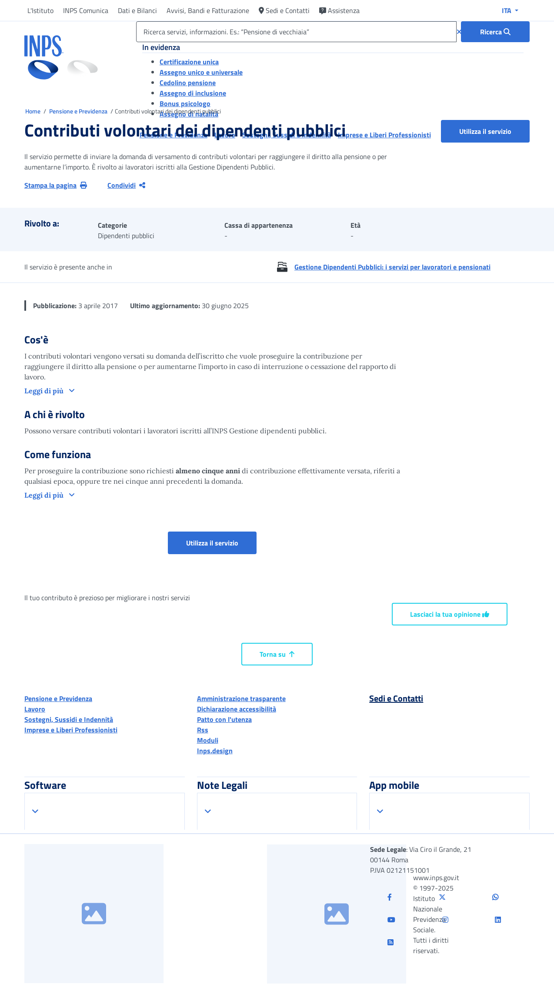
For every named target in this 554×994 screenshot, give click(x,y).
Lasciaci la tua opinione (449, 614)
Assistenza (339, 10)
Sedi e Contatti (284, 10)
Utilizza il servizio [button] (494, 131)
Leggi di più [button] (44, 390)
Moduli (207, 740)
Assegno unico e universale (201, 72)
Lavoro (34, 709)
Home (33, 111)
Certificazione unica (189, 62)
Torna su (277, 654)
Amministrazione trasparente (241, 698)
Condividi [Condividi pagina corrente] (126, 185)
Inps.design (215, 750)
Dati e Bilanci (137, 10)
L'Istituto (40, 10)
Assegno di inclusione (193, 93)
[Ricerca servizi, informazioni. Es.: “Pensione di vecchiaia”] (296, 31)
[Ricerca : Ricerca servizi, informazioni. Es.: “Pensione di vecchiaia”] (495, 31)
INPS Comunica (85, 10)
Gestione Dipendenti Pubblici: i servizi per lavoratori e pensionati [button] (392, 267)
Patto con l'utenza (224, 719)
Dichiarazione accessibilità (236, 709)
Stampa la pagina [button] (55, 185)
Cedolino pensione (188, 82)
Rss (202, 730)
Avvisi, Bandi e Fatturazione (208, 10)
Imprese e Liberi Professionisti (70, 730)
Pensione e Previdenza (79, 111)
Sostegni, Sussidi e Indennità (68, 719)
